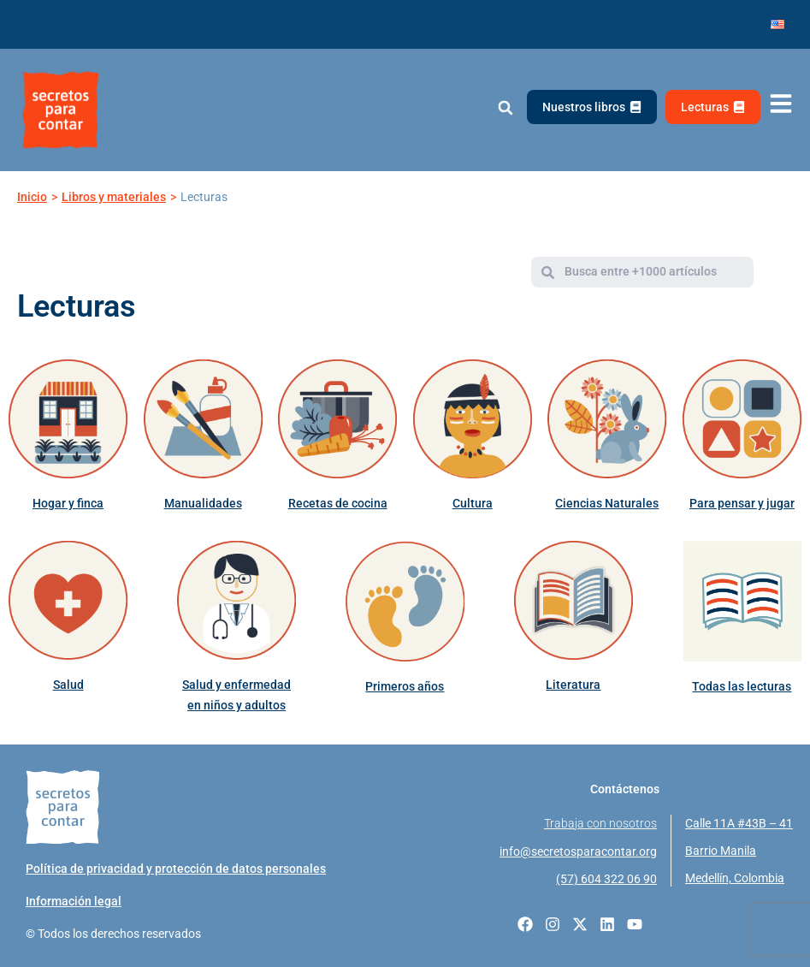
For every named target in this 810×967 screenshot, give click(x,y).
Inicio (32, 197)
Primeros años (404, 686)
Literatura (573, 684)
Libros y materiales (114, 197)
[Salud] (68, 600)
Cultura (472, 503)
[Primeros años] (405, 601)
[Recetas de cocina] (337, 418)
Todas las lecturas (741, 686)
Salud (68, 684)
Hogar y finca (68, 503)
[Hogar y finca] (68, 418)
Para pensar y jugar (742, 503)
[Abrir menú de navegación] (781, 104)
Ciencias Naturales (607, 503)
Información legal (73, 901)
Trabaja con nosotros (600, 823)
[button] (505, 108)
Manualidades (203, 503)
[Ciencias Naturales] (606, 418)
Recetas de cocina (337, 503)
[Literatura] (573, 600)
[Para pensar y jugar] (742, 418)
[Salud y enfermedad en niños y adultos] (236, 600)
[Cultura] (472, 418)
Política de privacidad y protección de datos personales (176, 868)
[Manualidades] (203, 418)
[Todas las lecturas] (742, 601)
